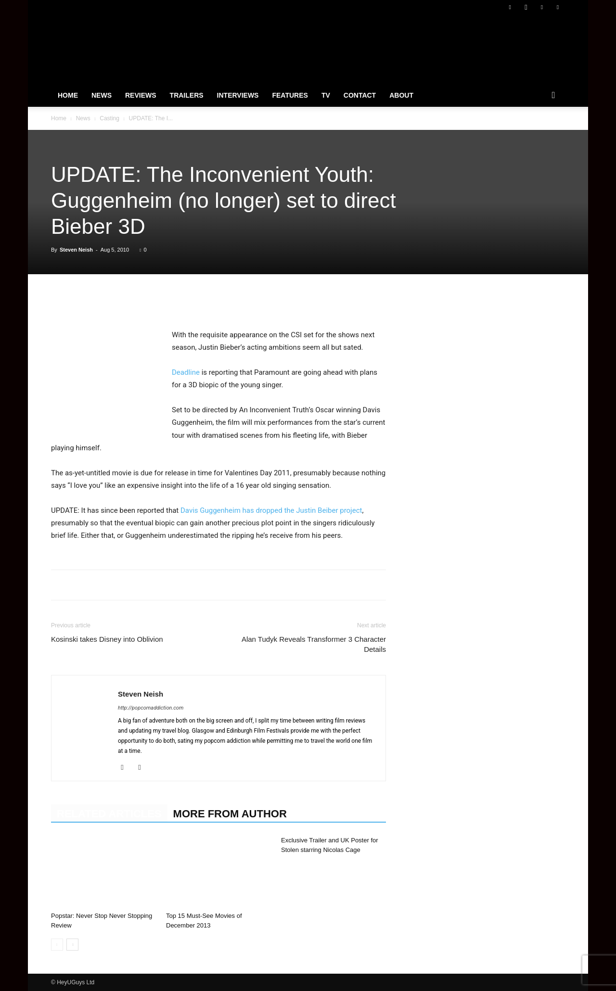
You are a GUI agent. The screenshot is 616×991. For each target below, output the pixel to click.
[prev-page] (57, 945)
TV (325, 95)
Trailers (187, 95)
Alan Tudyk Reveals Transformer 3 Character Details (314, 644)
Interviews (238, 95)
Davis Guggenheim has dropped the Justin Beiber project (271, 510)
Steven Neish (76, 250)
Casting (109, 118)
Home (68, 95)
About (401, 95)
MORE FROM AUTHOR (230, 814)
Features (290, 95)
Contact (360, 95)
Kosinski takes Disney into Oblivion (107, 639)
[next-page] (72, 945)
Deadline (186, 372)
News (101, 95)
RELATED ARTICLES (109, 814)
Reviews (140, 95)
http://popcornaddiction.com (150, 708)
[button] (553, 96)
